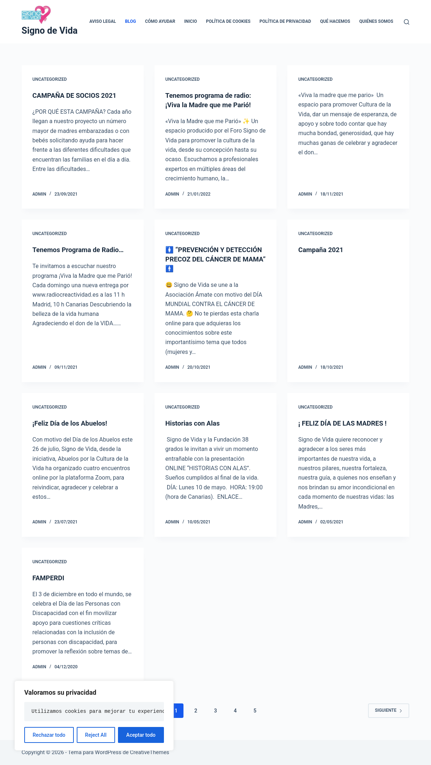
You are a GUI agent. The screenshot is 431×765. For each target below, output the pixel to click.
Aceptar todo (141, 735)
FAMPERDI (50, 577)
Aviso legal (102, 21)
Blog (130, 21)
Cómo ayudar (160, 21)
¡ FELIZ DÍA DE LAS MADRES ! (346, 423)
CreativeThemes (149, 752)
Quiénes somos (376, 21)
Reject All (95, 735)
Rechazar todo (49, 735)
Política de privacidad (285, 21)
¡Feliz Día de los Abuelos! (73, 423)
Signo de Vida (50, 30)
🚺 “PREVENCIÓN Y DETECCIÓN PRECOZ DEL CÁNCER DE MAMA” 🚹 (206, 259)
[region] (94, 716)
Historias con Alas (195, 423)
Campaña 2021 (322, 249)
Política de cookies (228, 21)
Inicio (190, 21)
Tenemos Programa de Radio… (82, 249)
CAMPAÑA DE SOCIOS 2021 (78, 95)
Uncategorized (50, 79)
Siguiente (389, 710)
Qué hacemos (335, 21)
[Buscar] (406, 22)
